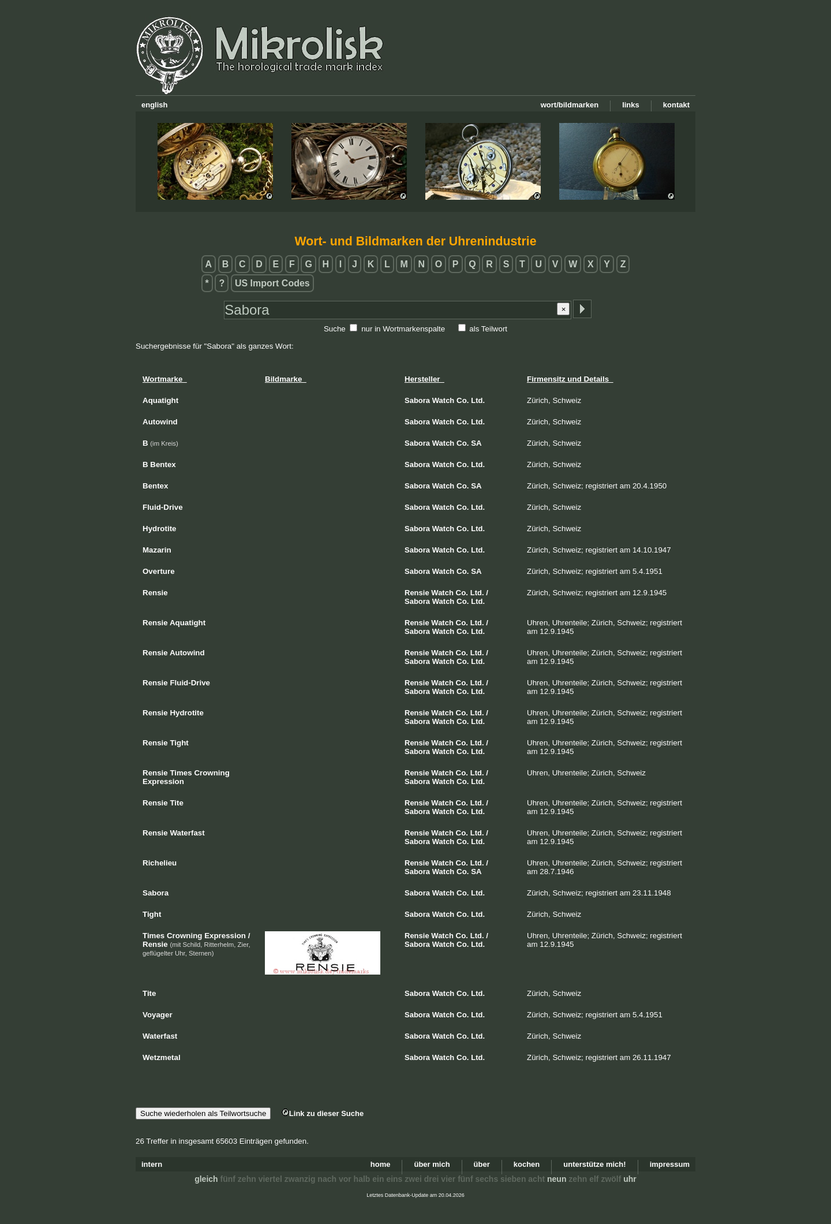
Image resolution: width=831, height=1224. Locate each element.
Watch (443, 400)
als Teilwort (488, 328)
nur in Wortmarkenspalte (403, 328)
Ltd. (478, 400)
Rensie (417, 592)
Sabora (417, 400)
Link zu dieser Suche (323, 1113)
